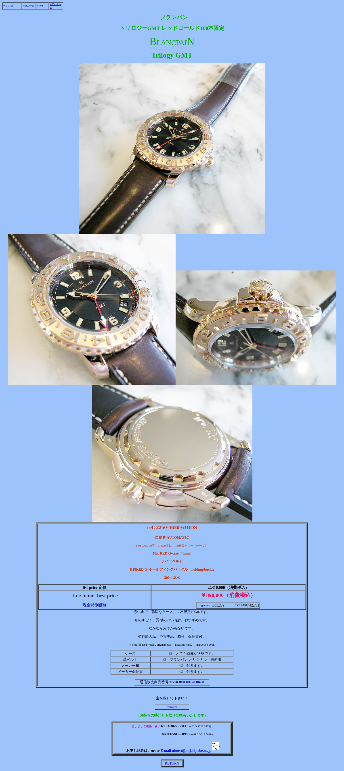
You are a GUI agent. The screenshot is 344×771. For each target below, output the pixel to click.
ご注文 (40, 6)
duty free (205, 606)
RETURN (172, 763)
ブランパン (8, 6)
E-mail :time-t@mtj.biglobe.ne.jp (191, 750)
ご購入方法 (28, 6)
